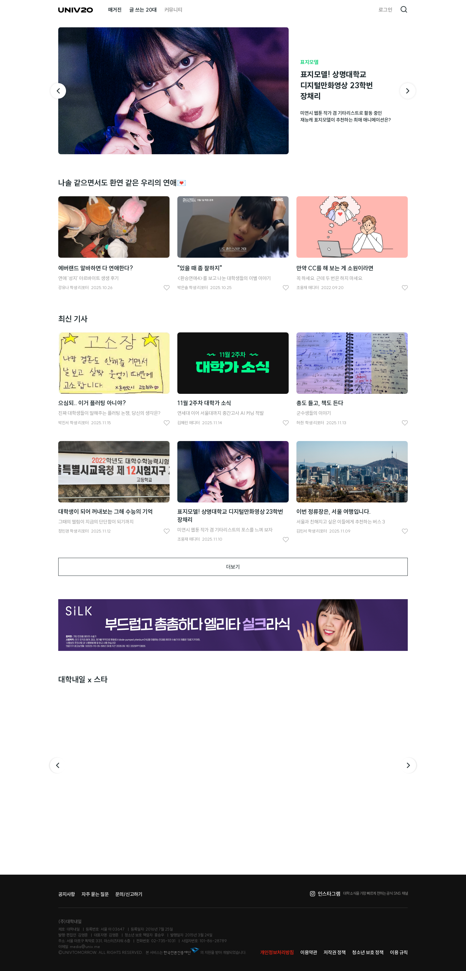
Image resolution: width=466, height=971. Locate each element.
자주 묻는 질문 (95, 894)
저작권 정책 (335, 952)
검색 (404, 10)
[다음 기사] (407, 91)
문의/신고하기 (128, 894)
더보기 (233, 567)
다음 (409, 765)
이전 (57, 765)
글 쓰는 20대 (143, 9)
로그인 (385, 9)
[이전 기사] (58, 91)
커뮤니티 (173, 9)
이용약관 (308, 952)
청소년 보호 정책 (367, 952)
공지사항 (66, 894)
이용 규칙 (399, 952)
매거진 (115, 9)
